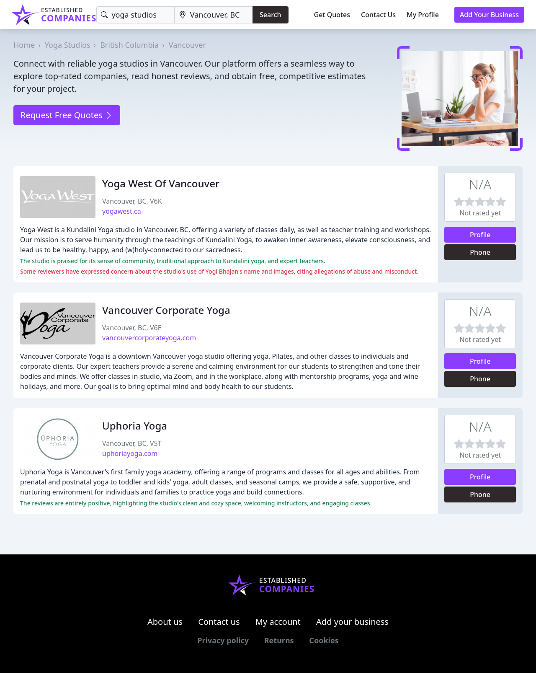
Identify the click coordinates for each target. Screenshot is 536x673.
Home (24, 45)
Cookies (323, 640)
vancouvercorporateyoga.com (149, 337)
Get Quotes (332, 14)
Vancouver (187, 45)
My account (278, 621)
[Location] (213, 14)
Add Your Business (489, 14)
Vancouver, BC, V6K (132, 201)
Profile (480, 234)
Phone (480, 252)
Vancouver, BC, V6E (132, 327)
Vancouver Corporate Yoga (166, 310)
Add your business (352, 621)
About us (165, 621)
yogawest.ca (121, 211)
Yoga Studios (67, 45)
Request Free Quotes (67, 115)
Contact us (219, 621)
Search (270, 14)
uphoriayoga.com (129, 453)
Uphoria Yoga (134, 425)
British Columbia (129, 45)
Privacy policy (223, 640)
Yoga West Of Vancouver (160, 183)
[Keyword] (135, 14)
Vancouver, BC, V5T (132, 443)
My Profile (423, 14)
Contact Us (378, 14)
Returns (279, 640)
